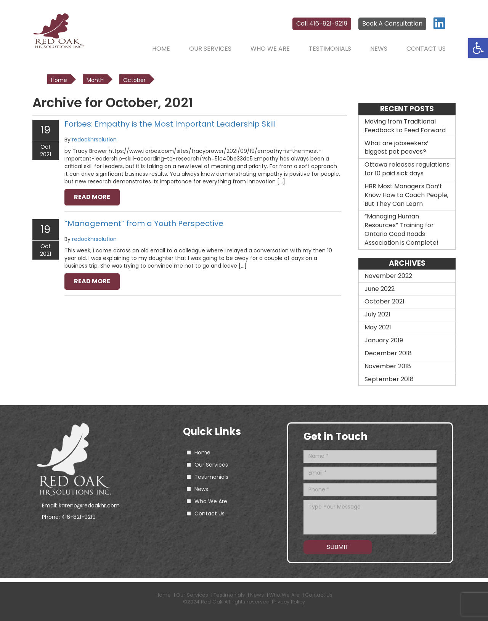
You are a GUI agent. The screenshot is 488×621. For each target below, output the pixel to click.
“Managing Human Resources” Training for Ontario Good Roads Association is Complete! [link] (401, 229)
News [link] (378, 48)
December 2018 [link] (388, 353)
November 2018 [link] (387, 366)
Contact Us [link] (426, 48)
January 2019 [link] (383, 340)
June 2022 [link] (379, 288)
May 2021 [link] (377, 327)
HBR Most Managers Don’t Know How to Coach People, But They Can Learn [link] (406, 195)
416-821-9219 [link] (78, 517)
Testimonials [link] (330, 48)
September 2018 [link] (389, 379)
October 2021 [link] (384, 301)
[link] (478, 48)
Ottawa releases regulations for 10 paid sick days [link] (406, 169)
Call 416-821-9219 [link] (321, 23)
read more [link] (92, 197)
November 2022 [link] (388, 275)
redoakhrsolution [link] (94, 139)
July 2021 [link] (377, 314)
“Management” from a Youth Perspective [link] (143, 223)
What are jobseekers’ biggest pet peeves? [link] (396, 147)
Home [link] (161, 48)
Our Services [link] (210, 48)
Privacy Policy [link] (288, 601)
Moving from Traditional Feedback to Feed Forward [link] (405, 126)
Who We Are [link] (270, 48)
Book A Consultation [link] (392, 23)
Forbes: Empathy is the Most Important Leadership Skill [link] (170, 124)
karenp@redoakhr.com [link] (89, 505)
